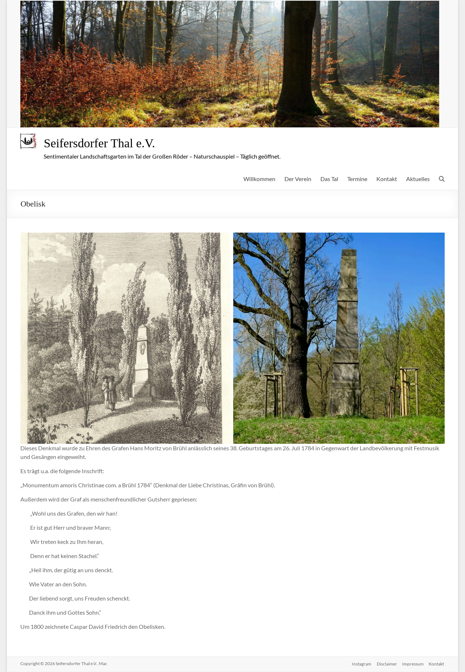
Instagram (360, 664)
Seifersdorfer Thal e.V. (103, 143)
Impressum (413, 664)
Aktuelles (418, 179)
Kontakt (386, 179)
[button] (126, 338)
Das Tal (329, 179)
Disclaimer (386, 664)
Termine (357, 179)
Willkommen (259, 179)
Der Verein (297, 179)
